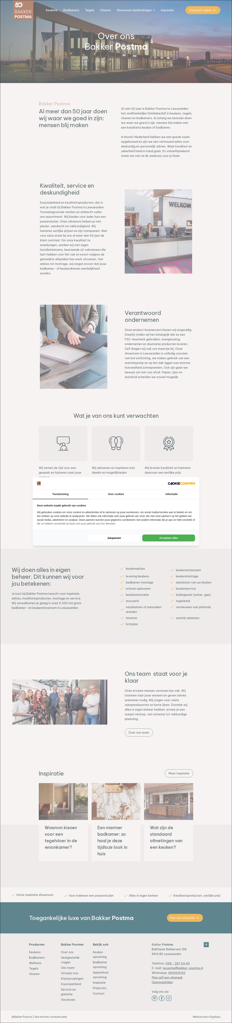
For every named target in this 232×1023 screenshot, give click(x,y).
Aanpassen (114, 538)
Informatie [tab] (171, 494)
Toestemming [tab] (60, 494)
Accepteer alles (168, 538)
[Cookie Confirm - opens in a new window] (181, 483)
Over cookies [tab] (116, 494)
